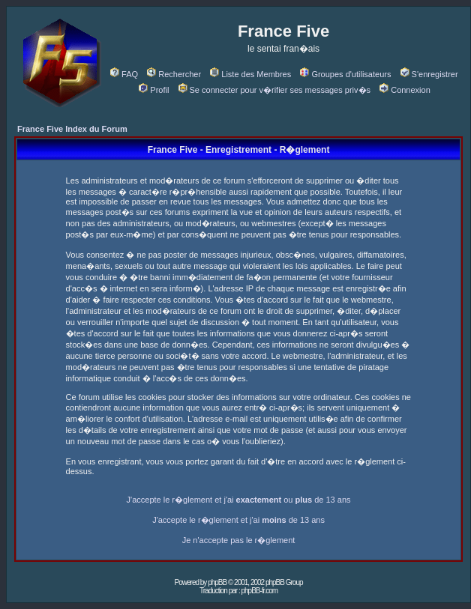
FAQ (124, 74)
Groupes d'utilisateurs (345, 74)
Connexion (405, 89)
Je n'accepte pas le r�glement (239, 540)
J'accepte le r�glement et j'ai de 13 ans (238, 519)
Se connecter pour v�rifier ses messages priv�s (274, 89)
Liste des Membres (250, 74)
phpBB (217, 582)
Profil (154, 89)
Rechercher (174, 74)
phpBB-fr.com (259, 591)
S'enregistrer (429, 74)
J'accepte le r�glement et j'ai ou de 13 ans (239, 499)
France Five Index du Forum (72, 128)
